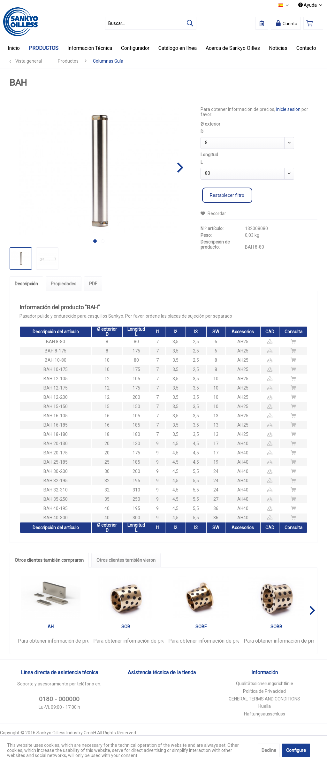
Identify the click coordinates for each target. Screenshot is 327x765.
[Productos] (43, 48)
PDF (93, 283)
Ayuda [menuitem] (308, 5)
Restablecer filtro (227, 195)
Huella (264, 706)
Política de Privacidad (264, 691)
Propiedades (63, 283)
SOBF (201, 626)
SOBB (276, 626)
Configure (296, 750)
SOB (125, 626)
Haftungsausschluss (264, 713)
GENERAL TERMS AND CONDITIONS (264, 698)
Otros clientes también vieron (126, 560)
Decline (269, 750)
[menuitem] (151, 23)
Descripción (26, 283)
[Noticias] (278, 48)
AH (51, 626)
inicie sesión (288, 109)
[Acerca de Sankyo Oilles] (232, 48)
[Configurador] (135, 48)
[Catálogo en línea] (177, 48)
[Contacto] (306, 48)
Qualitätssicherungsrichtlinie (264, 683)
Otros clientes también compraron (49, 560)
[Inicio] (13, 48)
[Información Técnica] (90, 48)
